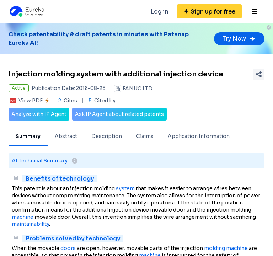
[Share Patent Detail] (258, 74)
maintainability (30, 224)
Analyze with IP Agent (38, 114)
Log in (159, 11)
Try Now (239, 38)
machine (22, 217)
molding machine (226, 248)
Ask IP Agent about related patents (119, 114)
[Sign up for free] (209, 11)
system (125, 188)
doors (68, 248)
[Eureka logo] (26, 11)
